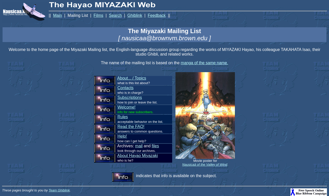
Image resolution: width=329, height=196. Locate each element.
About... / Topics (131, 78)
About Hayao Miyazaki (137, 155)
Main (57, 15)
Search (115, 15)
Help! (122, 136)
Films (98, 15)
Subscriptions (129, 97)
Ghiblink (135, 15)
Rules (122, 117)
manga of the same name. (204, 63)
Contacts (125, 88)
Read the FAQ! (130, 126)
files (155, 146)
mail (139, 146)
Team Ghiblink (59, 190)
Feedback (157, 15)
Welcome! (126, 107)
